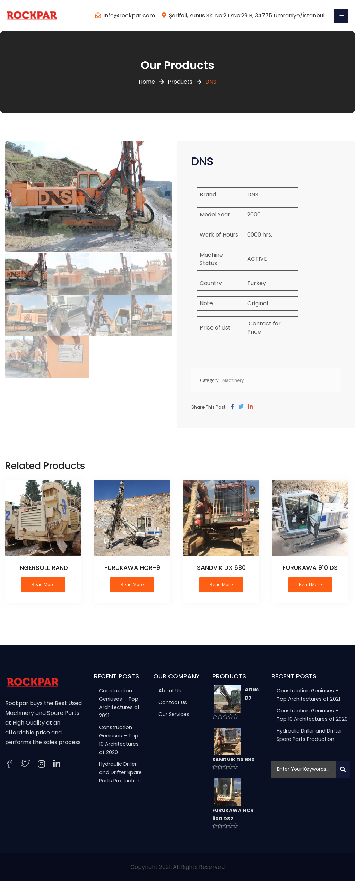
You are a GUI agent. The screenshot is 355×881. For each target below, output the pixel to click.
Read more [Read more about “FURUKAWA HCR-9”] (132, 584)
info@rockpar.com (129, 15)
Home (147, 82)
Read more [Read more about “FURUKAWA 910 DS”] (310, 584)
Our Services (173, 714)
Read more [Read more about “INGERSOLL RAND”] (43, 584)
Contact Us (172, 702)
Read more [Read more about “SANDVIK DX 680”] (221, 584)
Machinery (233, 380)
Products (180, 82)
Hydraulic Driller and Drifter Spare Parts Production (120, 772)
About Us (169, 690)
